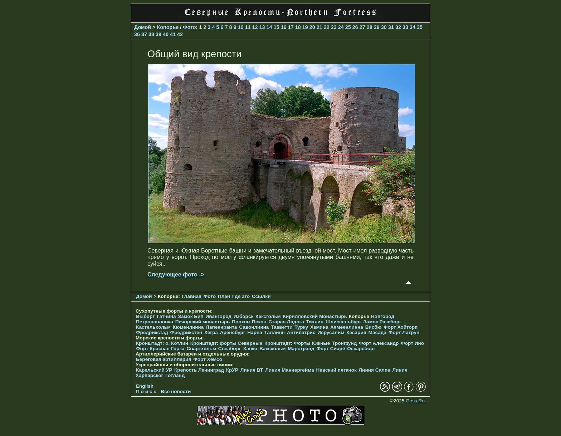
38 (151, 34)
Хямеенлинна (347, 327)
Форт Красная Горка (160, 348)
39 (158, 34)
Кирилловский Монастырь (315, 316)
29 (377, 27)
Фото (189, 27)
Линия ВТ (251, 370)
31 (391, 27)
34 (412, 27)
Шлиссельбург (343, 321)
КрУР (232, 370)
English (144, 386)
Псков (259, 321)
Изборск (244, 316)
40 (166, 34)
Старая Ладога (286, 321)
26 (355, 27)
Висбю (373, 327)
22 (327, 27)
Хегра (211, 332)
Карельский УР (154, 370)
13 (262, 27)
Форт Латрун (404, 332)
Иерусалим (330, 332)
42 (180, 34)
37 (144, 34)
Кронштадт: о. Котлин (162, 343)
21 (319, 27)
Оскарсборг (361, 348)
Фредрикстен (186, 332)
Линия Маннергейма (289, 370)
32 (398, 27)
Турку (301, 327)
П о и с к (146, 391)
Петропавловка (154, 321)
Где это (241, 296)
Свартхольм (201, 348)
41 (173, 34)
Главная (191, 296)
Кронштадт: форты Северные (226, 343)
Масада (377, 332)
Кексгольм (268, 316)
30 (384, 27)
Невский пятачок (336, 370)
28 (369, 27)
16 (284, 27)
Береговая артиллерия (163, 359)
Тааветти (281, 327)
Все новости (176, 391)
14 (269, 27)
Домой (142, 27)
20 (312, 27)
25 (348, 27)
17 (291, 27)
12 (255, 27)
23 (334, 27)
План (224, 296)
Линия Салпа (374, 370)
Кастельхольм (153, 327)
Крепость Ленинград (199, 370)
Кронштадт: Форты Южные (297, 343)
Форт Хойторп (401, 327)
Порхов (241, 321)
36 (137, 34)
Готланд (175, 375)
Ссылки (261, 296)
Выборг (145, 316)
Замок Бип (190, 316)
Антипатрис (301, 332)
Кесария (356, 332)
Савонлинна (254, 327)
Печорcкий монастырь (202, 321)
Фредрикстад (152, 332)
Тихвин (314, 321)
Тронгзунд (344, 343)
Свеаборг (229, 348)
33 (405, 27)
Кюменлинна (188, 327)
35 (420, 27)
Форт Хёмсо (207, 359)
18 (298, 27)
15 (276, 27)
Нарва (254, 332)
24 (341, 27)
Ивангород (218, 316)
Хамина (319, 327)
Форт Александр (379, 343)
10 (241, 27)
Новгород (382, 316)
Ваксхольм (272, 348)
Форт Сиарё (330, 348)
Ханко (250, 348)
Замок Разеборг (382, 321)
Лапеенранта (221, 327)
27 (362, 27)
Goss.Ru (415, 400)
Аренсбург (232, 332)
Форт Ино (412, 343)
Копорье (168, 27)
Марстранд (301, 348)
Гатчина (166, 316)
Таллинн (274, 332)
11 (248, 27)
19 (305, 27)
